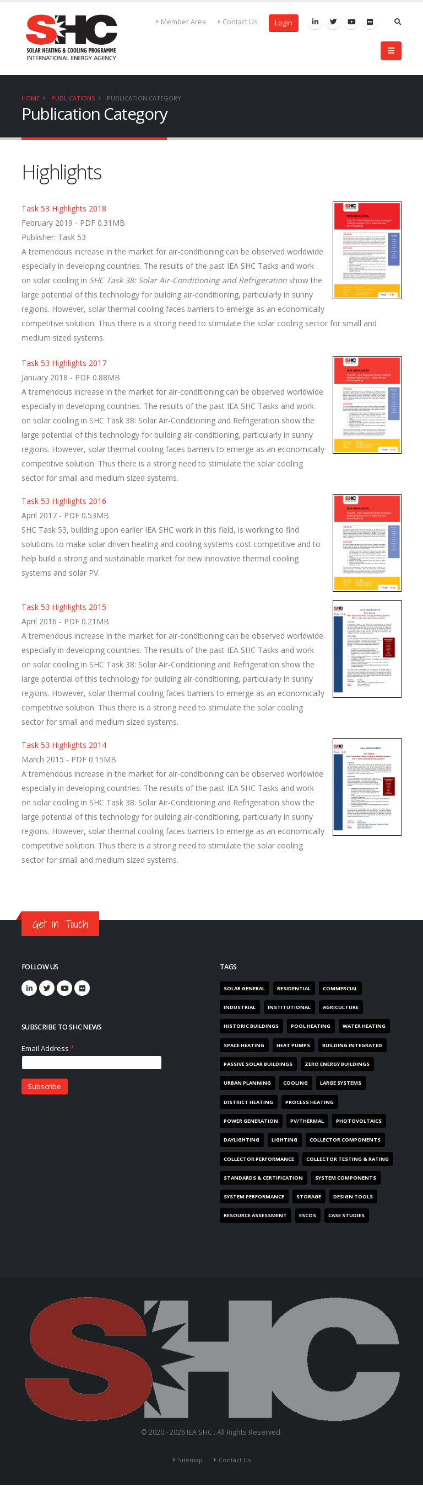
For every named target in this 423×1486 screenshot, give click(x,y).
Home (30, 98)
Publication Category (144, 98)
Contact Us (238, 21)
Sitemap (190, 1461)
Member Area (181, 21)
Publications (73, 98)
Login (283, 23)
